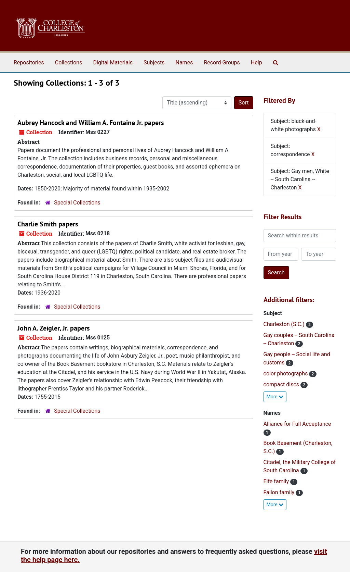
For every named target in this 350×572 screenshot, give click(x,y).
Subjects (154, 62)
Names (184, 62)
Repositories (29, 62)
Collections (68, 62)
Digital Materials (113, 62)
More (275, 396)
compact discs (282, 384)
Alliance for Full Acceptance (297, 424)
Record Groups (222, 62)
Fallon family (280, 492)
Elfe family (277, 481)
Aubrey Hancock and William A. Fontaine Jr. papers (90, 122)
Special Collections (77, 202)
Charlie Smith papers (47, 224)
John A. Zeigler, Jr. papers (53, 328)
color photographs (286, 373)
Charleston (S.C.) (285, 324)
